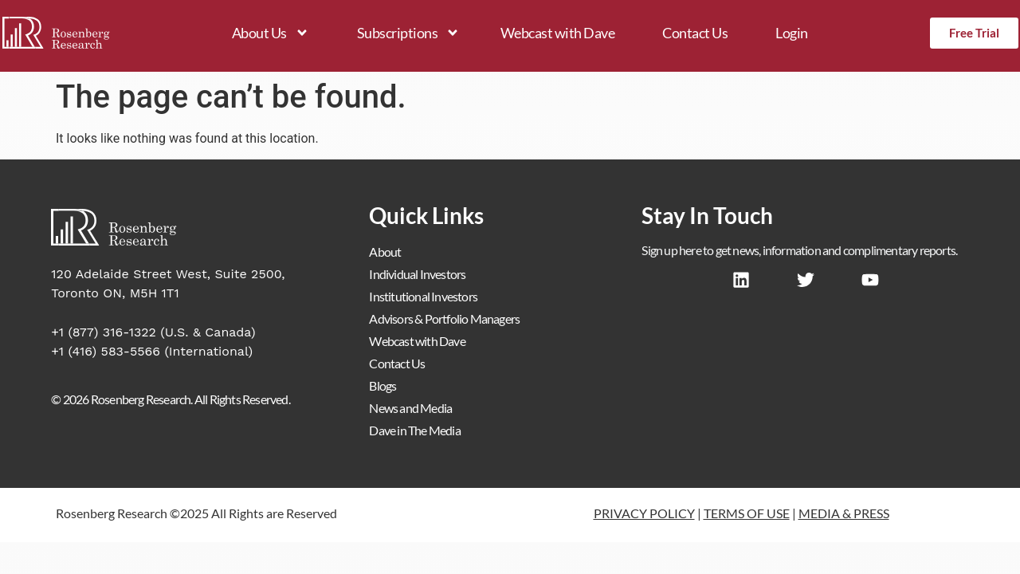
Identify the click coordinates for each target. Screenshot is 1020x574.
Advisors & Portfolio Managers (444, 318)
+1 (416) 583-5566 (105, 351)
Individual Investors (417, 273)
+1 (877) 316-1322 (103, 332)
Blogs (382, 385)
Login (791, 32)
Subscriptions (409, 33)
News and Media (410, 407)
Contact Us (695, 32)
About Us (270, 33)
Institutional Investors (423, 296)
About (385, 251)
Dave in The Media (414, 430)
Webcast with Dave (557, 32)
